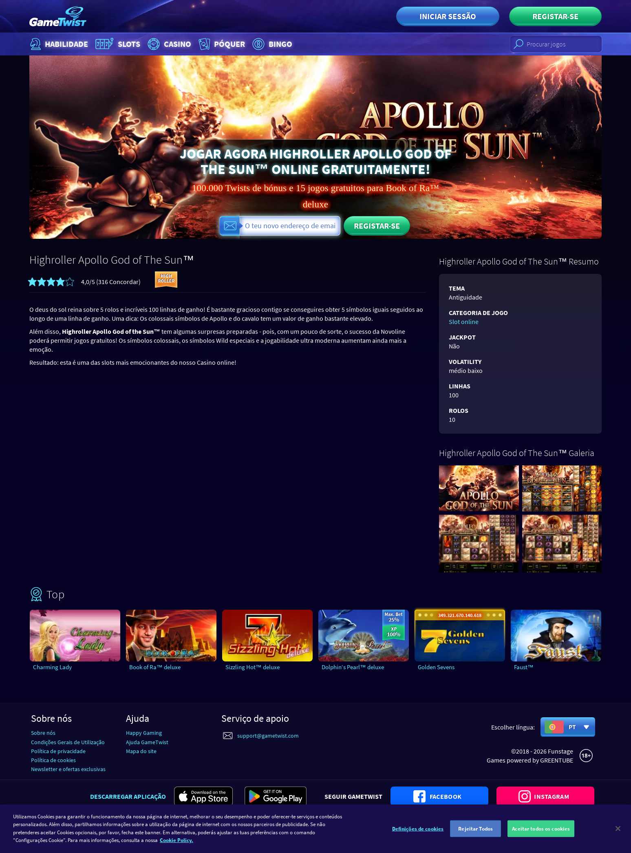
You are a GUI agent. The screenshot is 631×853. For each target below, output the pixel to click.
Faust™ (524, 667)
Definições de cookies (418, 832)
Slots (116, 44)
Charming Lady (52, 667)
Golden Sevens (436, 667)
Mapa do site (141, 751)
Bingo (271, 44)
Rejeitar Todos (475, 832)
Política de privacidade (58, 751)
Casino (168, 44)
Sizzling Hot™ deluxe (252, 667)
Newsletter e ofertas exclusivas (68, 769)
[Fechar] (618, 833)
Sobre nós (43, 732)
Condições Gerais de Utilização (68, 742)
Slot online (464, 321)
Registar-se (555, 16)
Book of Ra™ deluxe (155, 667)
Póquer (220, 44)
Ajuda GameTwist (147, 742)
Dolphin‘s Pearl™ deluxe (353, 667)
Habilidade (58, 44)
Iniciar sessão (447, 16)
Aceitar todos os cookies (541, 832)
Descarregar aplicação (128, 796)
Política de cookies (53, 760)
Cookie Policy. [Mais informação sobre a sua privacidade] (176, 844)
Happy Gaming (144, 732)
